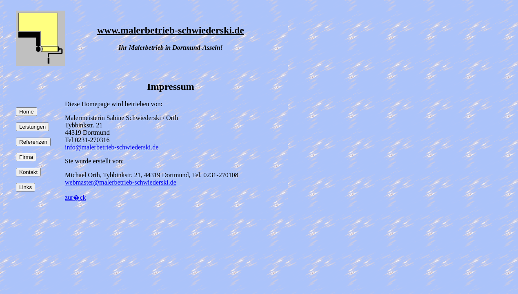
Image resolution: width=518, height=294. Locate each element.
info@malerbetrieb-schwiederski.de (111, 147)
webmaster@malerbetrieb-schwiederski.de (120, 182)
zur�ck (75, 197)
